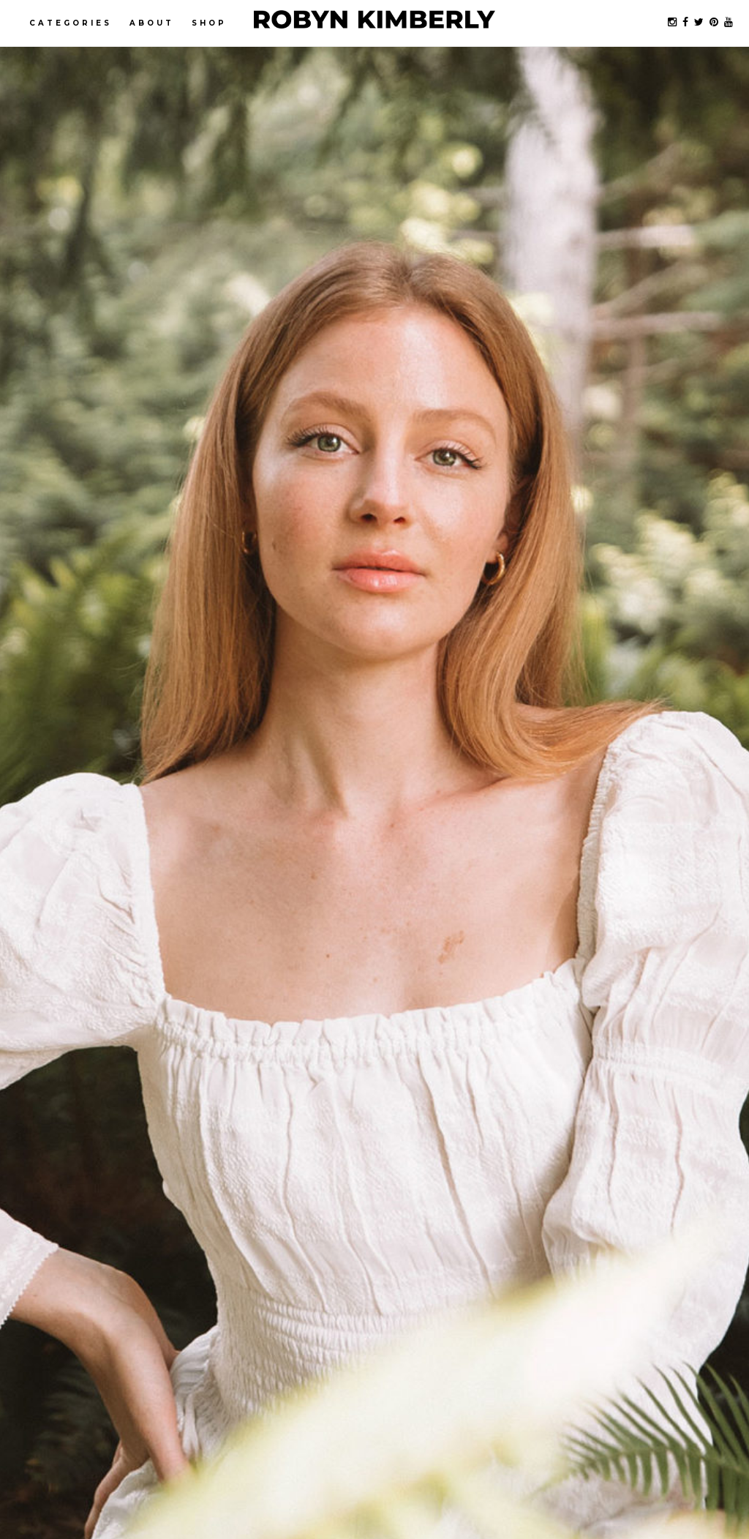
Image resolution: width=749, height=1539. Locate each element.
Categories (70, 23)
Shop (209, 23)
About (151, 23)
